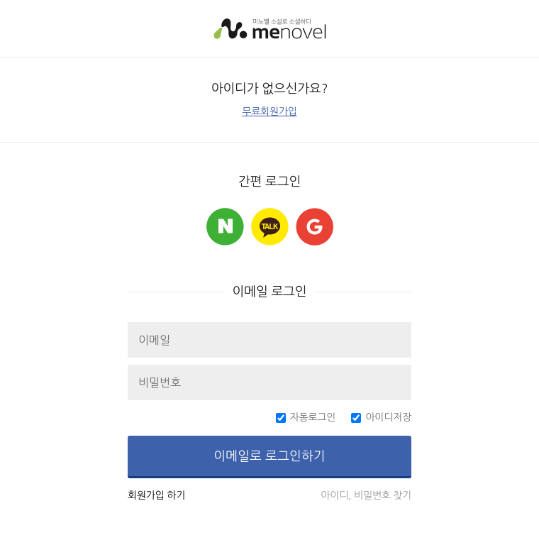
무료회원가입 (269, 111)
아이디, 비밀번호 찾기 (366, 495)
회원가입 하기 (156, 495)
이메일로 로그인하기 (269, 456)
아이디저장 (388, 417)
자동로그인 (313, 417)
